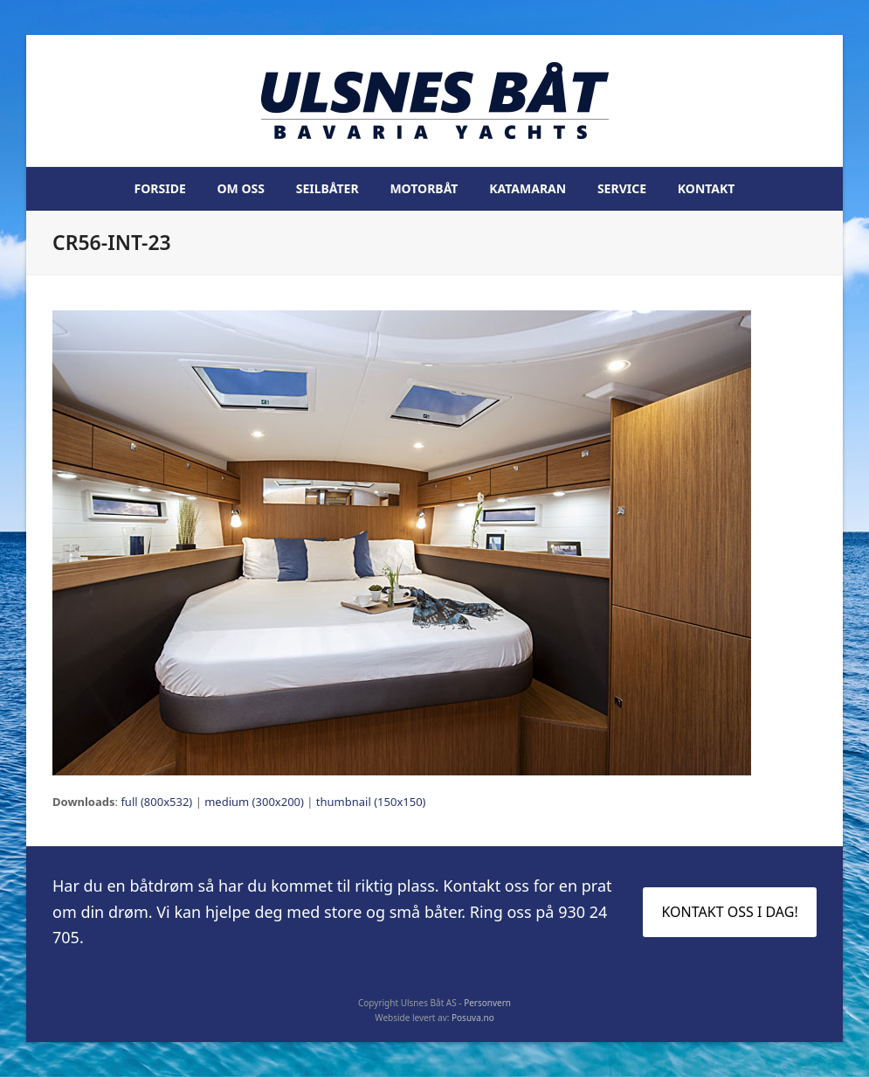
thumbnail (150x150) (371, 801)
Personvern (487, 1003)
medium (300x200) (254, 801)
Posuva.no (473, 1017)
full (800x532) (156, 801)
